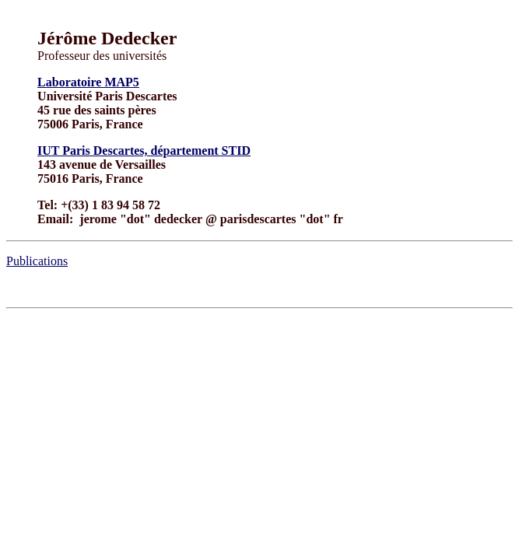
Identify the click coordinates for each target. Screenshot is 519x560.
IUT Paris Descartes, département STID (144, 150)
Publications (37, 261)
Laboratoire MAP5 (88, 82)
